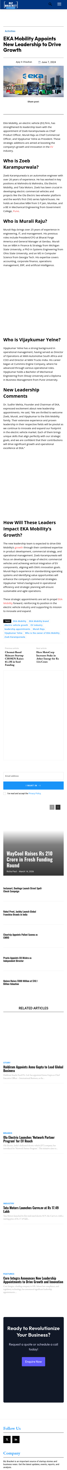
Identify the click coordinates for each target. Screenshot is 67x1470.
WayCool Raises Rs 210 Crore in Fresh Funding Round (30, 806)
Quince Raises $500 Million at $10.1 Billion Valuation (20, 929)
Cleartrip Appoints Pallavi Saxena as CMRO (20, 883)
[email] (33, 723)
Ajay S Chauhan (24, 62)
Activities (10, 31)
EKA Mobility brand (39, 568)
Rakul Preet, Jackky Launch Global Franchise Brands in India (19, 860)
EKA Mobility (19, 568)
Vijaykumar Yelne (13, 580)
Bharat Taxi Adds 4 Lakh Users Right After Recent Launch (33, 1437)
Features (8, 1221)
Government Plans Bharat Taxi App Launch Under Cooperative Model (29, 1456)
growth (19, 494)
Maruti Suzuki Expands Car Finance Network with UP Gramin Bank (30, 1445)
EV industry (37, 572)
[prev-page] (52, 754)
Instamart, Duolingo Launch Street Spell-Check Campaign (22, 837)
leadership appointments (17, 576)
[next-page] (58, 754)
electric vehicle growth (16, 572)
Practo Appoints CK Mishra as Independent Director (17, 906)
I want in (33, 733)
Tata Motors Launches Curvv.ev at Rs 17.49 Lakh (31, 1157)
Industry (8, 1151)
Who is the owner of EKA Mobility (42, 580)
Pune (16, 211)
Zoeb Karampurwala (14, 584)
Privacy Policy (35, 741)
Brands (7, 1080)
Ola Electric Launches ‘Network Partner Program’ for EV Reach (29, 1086)
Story (6, 1010)
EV (51, 146)
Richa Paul (12, 818)
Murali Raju (39, 576)
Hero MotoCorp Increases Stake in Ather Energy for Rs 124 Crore (47, 604)
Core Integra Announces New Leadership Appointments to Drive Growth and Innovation (33, 1227)
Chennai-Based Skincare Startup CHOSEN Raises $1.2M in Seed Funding (14, 606)
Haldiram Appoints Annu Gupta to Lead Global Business (33, 1016)
